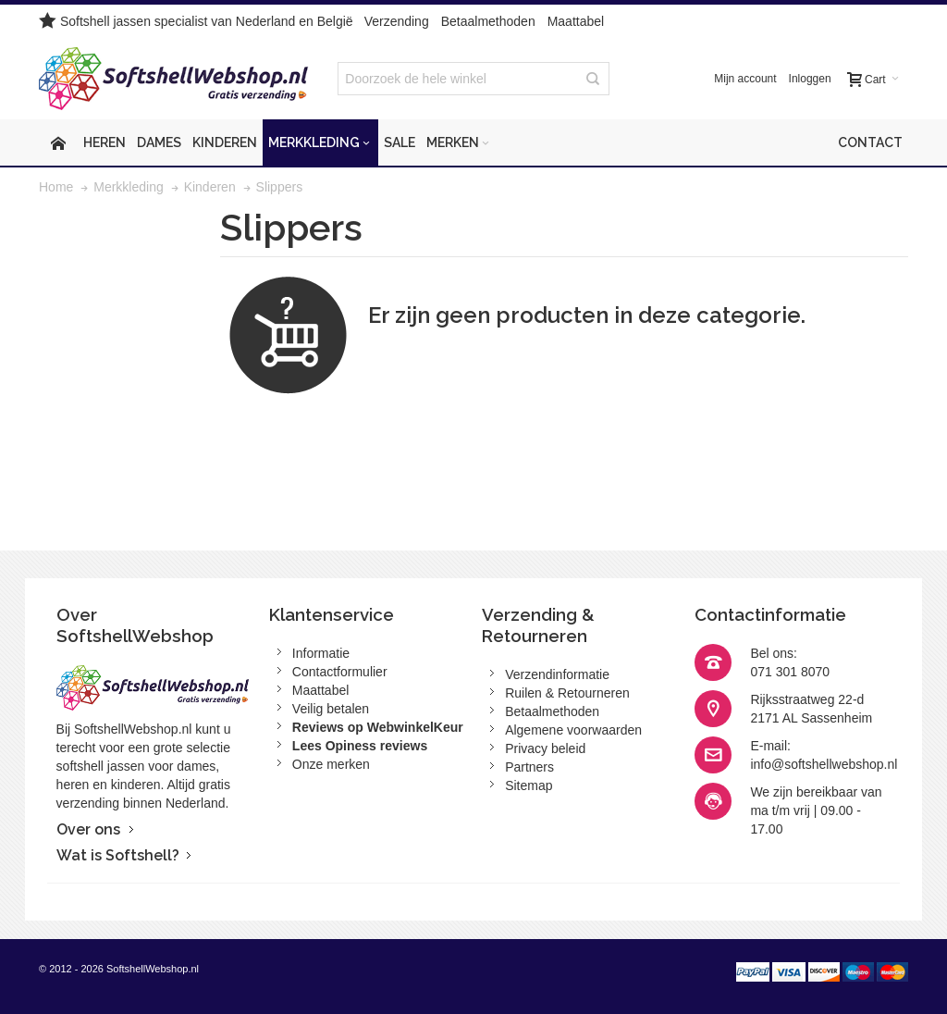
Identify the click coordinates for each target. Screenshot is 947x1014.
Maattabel (575, 21)
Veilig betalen (330, 708)
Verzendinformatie (557, 674)
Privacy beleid (545, 748)
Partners (529, 767)
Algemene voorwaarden (573, 730)
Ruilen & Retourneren (567, 693)
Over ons (88, 829)
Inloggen (810, 78)
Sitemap (528, 785)
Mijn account (745, 78)
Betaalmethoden (488, 21)
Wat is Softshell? (117, 855)
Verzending (396, 21)
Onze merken (331, 764)
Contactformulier (339, 671)
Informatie (321, 653)
